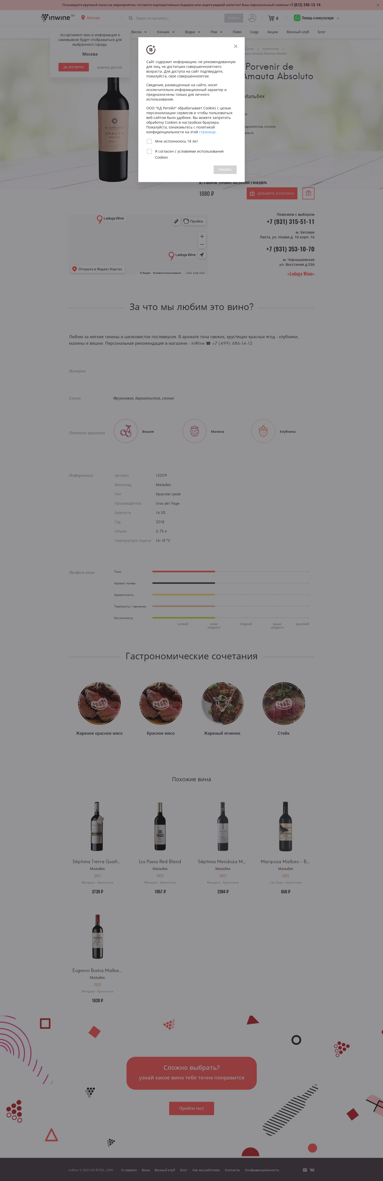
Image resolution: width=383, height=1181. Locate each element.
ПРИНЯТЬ (225, 169)
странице (207, 131)
